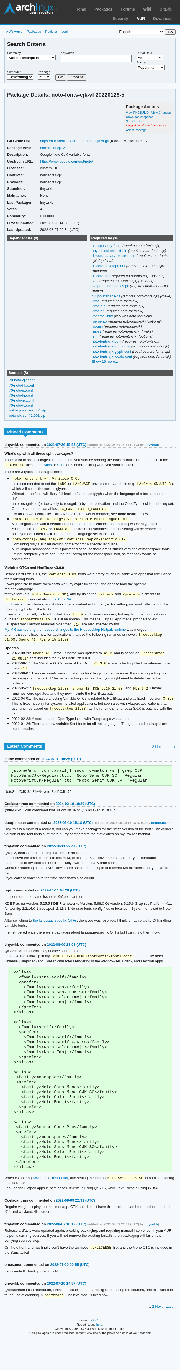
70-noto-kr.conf (21, 395)
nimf (95, 336)
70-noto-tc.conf (21, 405)
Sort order (14, 72)
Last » (170, 753)
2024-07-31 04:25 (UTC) (61, 765)
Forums (128, 9)
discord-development (109, 266)
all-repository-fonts (107, 246)
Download (162, 18)
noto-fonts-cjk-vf (53, 148)
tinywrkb (151, 444)
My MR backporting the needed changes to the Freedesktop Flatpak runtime (65, 633)
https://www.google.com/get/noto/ (66, 161)
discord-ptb (101, 276)
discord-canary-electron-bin (114, 256)
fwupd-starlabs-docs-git (111, 286)
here (99, 1355)
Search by (14, 53)
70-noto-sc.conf (21, 400)
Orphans (77, 77)
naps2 (97, 331)
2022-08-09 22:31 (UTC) (75, 1231)
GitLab (166, 9)
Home (80, 9)
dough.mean (160, 830)
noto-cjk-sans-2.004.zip (27, 410)
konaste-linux (103, 316)
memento (100, 321)
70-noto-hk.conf (21, 385)
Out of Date (144, 53)
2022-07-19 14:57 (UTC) (66, 1314)
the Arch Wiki (62, 602)
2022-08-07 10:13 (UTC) (66, 1255)
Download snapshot (139, 117)
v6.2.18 (96, 1351)
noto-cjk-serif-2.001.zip (27, 415)
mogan (98, 326)
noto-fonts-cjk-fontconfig (111, 346)
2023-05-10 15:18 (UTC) (73, 830)
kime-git (98, 311)
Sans (47, 465)
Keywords (67, 53)
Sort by (141, 62)
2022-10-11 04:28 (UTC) (60, 898)
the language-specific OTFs (55, 928)
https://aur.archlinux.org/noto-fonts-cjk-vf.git (74, 141)
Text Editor (59, 1208)
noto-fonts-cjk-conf (107, 341)
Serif (61, 465)
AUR (141, 18)
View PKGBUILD (138, 112)
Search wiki (134, 121)
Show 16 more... (105, 361)
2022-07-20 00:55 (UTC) (69, 1295)
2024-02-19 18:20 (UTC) (75, 811)
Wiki (147, 9)
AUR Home (14, 31)
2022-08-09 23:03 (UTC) (66, 952)
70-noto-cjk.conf (21, 380)
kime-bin (99, 306)
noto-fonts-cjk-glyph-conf (112, 351)
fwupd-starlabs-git (106, 296)
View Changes (161, 112)
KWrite (38, 1208)
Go (60, 77)
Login (65, 31)
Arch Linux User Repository (30, 8)
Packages (103, 9)
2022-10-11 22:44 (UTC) (66, 854)
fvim (95, 281)
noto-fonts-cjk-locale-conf (112, 356)
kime (96, 301)
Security (120, 18)
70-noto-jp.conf (21, 390)
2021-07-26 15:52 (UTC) (66, 445)
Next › (160, 753)
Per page (44, 72)
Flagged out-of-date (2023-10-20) (146, 125)
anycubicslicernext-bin (110, 251)
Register (51, 31)
